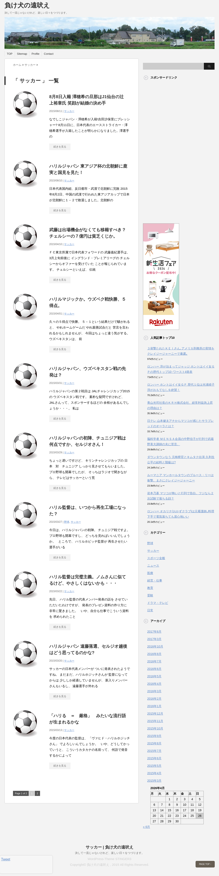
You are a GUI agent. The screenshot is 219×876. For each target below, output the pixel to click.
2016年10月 (155, 646)
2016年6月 (154, 669)
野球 (66, 521)
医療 (150, 573)
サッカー (69, 111)
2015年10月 (155, 728)
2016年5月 (154, 676)
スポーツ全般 (156, 558)
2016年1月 (154, 706)
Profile (35, 53)
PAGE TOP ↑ (205, 864)
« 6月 (146, 827)
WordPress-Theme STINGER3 (109, 859)
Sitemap (22, 53)
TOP (10, 53)
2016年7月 (154, 661)
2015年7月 (154, 750)
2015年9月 (154, 736)
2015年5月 (154, 765)
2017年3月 (154, 639)
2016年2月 (154, 698)
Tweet (5, 859)
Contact (48, 53)
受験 (150, 595)
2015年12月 (155, 713)
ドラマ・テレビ (157, 603)
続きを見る (59, 146)
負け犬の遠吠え (27, 5)
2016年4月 (154, 683)
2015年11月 (155, 721)
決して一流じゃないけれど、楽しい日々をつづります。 (109, 852)
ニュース (153, 565)
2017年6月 (154, 631)
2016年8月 (154, 654)
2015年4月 (154, 773)
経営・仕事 (154, 580)
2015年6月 (154, 758)
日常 (150, 610)
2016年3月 (154, 691)
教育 (150, 588)
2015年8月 (154, 743)
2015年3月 (154, 780)
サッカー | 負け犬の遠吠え (110, 847)
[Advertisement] (160, 149)
